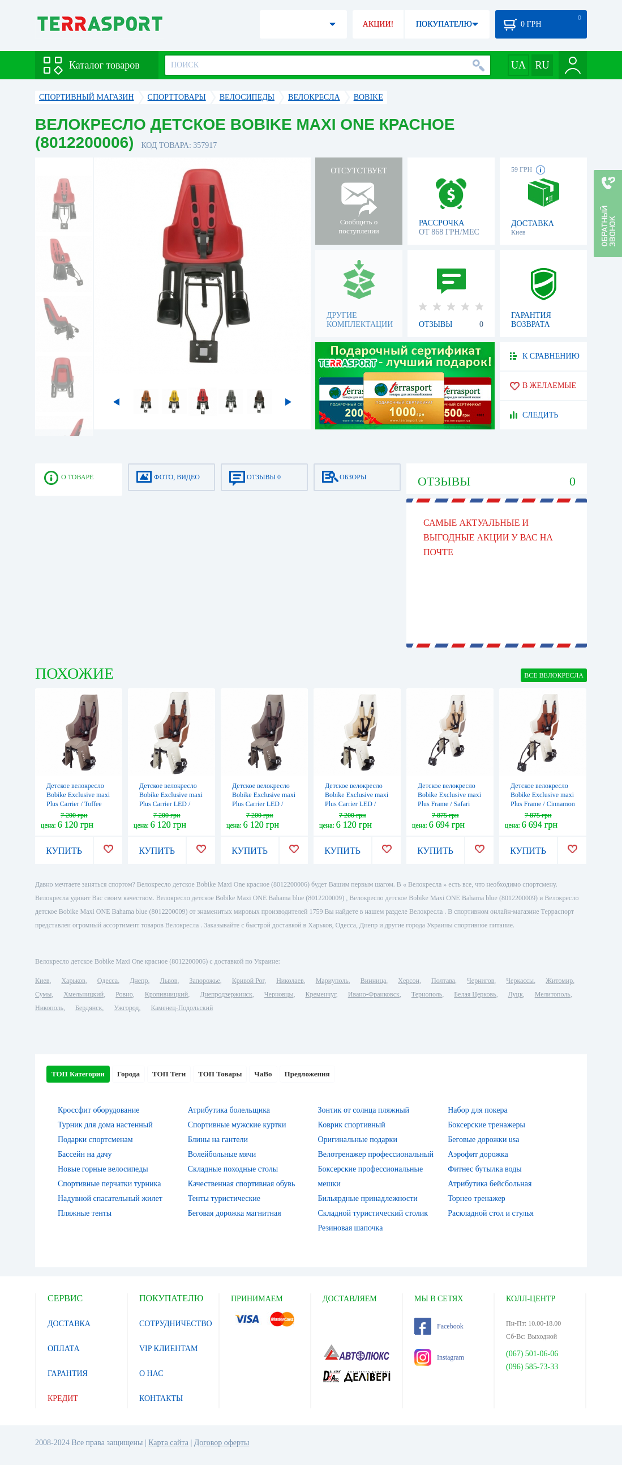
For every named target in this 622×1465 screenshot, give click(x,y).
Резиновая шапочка (350, 1228)
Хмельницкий (83, 994)
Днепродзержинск (226, 994)
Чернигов (480, 981)
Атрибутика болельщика (229, 1110)
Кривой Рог (248, 981)
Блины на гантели (218, 1139)
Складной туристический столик (373, 1213)
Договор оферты (222, 1442)
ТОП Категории (78, 1074)
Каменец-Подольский (182, 1008)
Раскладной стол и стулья (491, 1213)
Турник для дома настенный (105, 1125)
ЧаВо (263, 1074)
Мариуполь (332, 981)
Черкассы (520, 981)
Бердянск (88, 1008)
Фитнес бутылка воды (484, 1169)
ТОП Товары (220, 1074)
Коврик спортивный (351, 1125)
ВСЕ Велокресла (554, 675)
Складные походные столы (233, 1169)
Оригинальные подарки (357, 1139)
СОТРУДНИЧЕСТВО (175, 1323)
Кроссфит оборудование (98, 1110)
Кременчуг (320, 994)
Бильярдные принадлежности (368, 1198)
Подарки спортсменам (95, 1139)
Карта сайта (168, 1442)
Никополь (49, 1008)
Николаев (289, 981)
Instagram (439, 1357)
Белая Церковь (475, 994)
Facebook (439, 1326)
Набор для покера (477, 1110)
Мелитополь (552, 994)
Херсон (408, 981)
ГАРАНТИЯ (68, 1373)
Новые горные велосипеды (103, 1169)
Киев (42, 981)
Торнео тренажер (476, 1198)
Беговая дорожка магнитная (234, 1213)
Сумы (43, 994)
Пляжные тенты (84, 1213)
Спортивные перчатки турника (109, 1183)
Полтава (443, 981)
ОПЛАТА (64, 1348)
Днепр (139, 981)
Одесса (107, 981)
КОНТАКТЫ (161, 1398)
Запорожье (204, 981)
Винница (373, 981)
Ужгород (126, 1008)
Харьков (73, 981)
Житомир (559, 981)
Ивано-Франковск (374, 994)
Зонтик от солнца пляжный (364, 1110)
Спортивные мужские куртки (237, 1125)
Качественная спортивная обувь (241, 1183)
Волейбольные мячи (222, 1154)
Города (128, 1074)
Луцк (515, 994)
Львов (169, 981)
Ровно (123, 994)
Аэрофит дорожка (478, 1154)
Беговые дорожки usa (483, 1139)
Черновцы (279, 994)
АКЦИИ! (378, 24)
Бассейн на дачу (85, 1154)
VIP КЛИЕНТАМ (168, 1348)
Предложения (307, 1074)
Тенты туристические (224, 1198)
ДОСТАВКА (69, 1323)
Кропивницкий (166, 994)
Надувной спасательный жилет (110, 1198)
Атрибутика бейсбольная (489, 1183)
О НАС (151, 1373)
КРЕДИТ (63, 1398)
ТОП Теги (169, 1074)
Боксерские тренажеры (486, 1125)
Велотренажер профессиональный (376, 1154)
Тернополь (426, 994)
